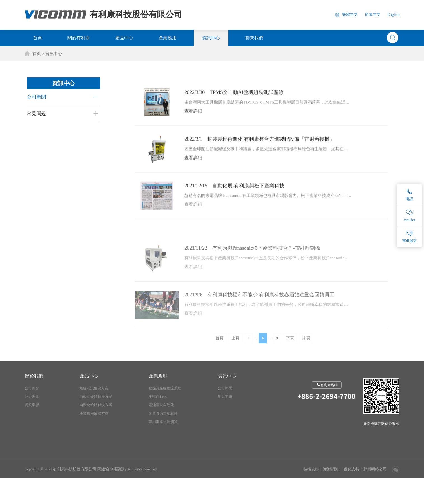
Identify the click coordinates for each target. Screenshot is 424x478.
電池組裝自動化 (161, 405)
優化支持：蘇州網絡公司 (365, 469)
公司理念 (32, 396)
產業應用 (167, 37)
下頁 (290, 345)
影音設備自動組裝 (163, 413)
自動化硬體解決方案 (95, 396)
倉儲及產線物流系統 (165, 388)
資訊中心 (211, 37)
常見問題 (225, 396)
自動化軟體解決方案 (95, 405)
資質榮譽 (32, 405)
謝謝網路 (331, 469)
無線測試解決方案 (94, 388)
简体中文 (372, 15)
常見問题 (35, 113)
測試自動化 (158, 396)
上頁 (235, 345)
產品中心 (124, 37)
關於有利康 (78, 37)
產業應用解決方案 (94, 413)
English (393, 15)
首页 (36, 53)
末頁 (306, 345)
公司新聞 (35, 97)
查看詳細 (193, 113)
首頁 (37, 37)
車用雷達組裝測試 (163, 422)
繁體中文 (350, 15)
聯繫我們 (254, 37)
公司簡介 (32, 388)
